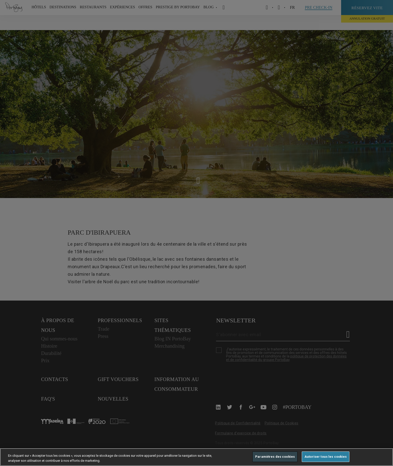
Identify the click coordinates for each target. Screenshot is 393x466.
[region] (196, 457)
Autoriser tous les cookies (326, 456)
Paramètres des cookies (275, 456)
